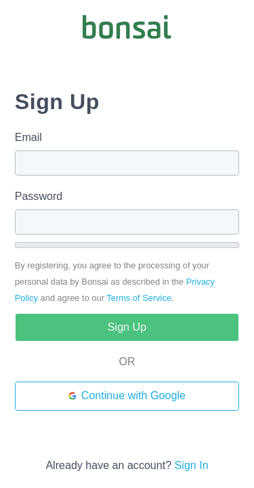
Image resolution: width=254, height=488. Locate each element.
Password (39, 195)
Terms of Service (138, 298)
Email (28, 136)
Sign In (192, 465)
